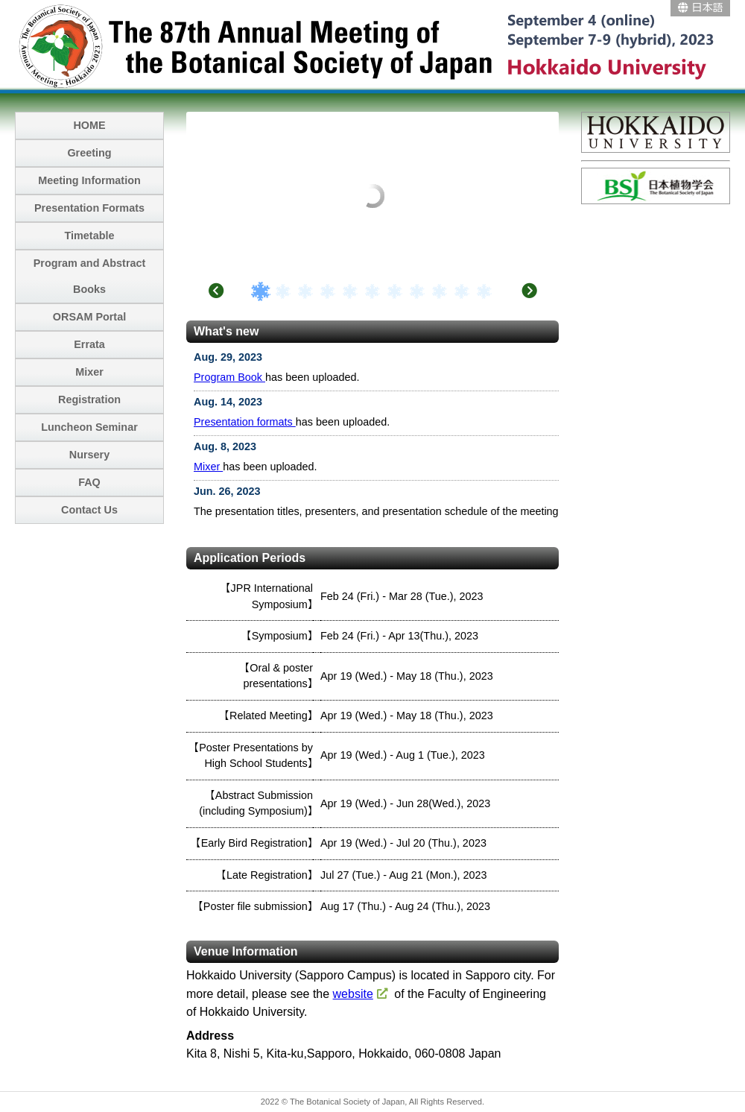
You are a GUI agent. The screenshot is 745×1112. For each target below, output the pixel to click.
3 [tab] (305, 291)
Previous (216, 290)
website (353, 994)
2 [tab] (283, 291)
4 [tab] (327, 291)
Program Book (229, 377)
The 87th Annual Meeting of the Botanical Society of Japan (372, 44)
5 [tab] (350, 291)
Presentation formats (245, 422)
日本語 (700, 7)
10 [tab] (461, 291)
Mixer (208, 467)
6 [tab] (372, 291)
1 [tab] (260, 291)
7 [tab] (394, 291)
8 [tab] (417, 291)
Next (529, 290)
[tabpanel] (372, 113)
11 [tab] (484, 291)
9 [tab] (439, 291)
